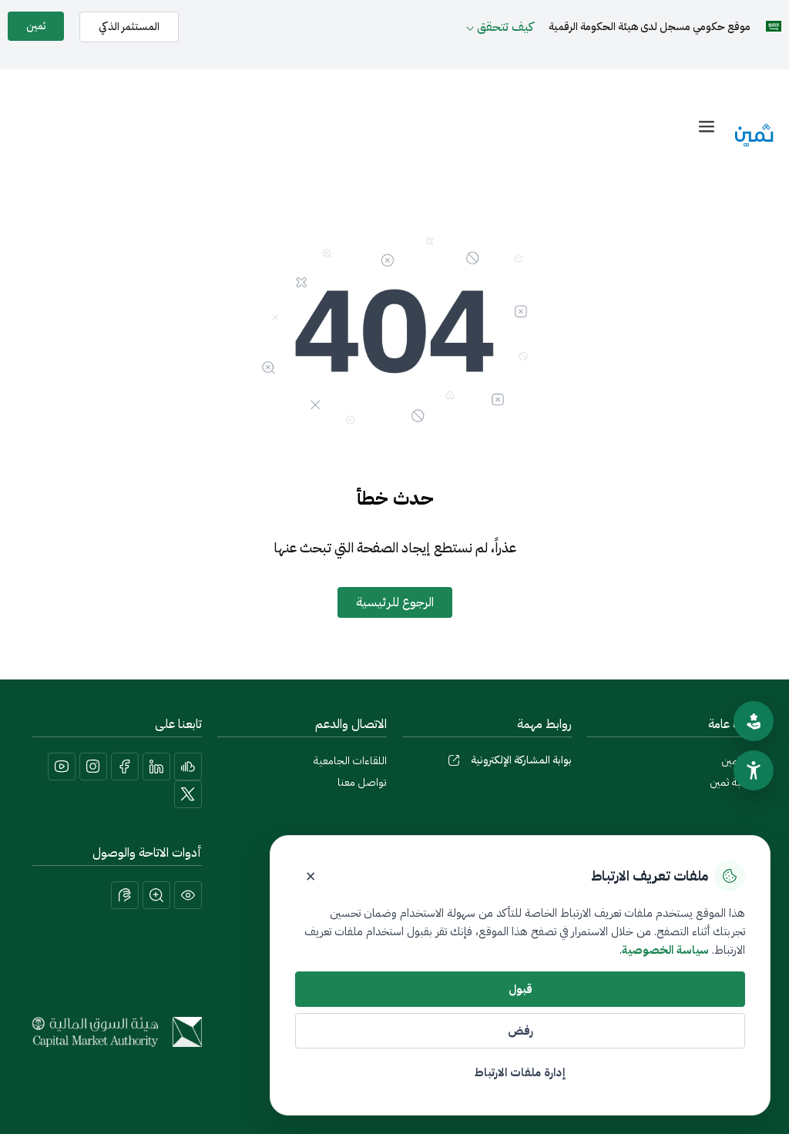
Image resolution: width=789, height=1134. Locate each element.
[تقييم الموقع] (754, 721)
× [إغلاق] (310, 876)
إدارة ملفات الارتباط (520, 1072)
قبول (520, 989)
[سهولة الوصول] (754, 770)
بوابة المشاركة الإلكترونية (521, 760)
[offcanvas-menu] (706, 127)
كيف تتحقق (505, 27)
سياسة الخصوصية (665, 949)
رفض (520, 1030)
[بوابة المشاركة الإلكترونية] (453, 760)
